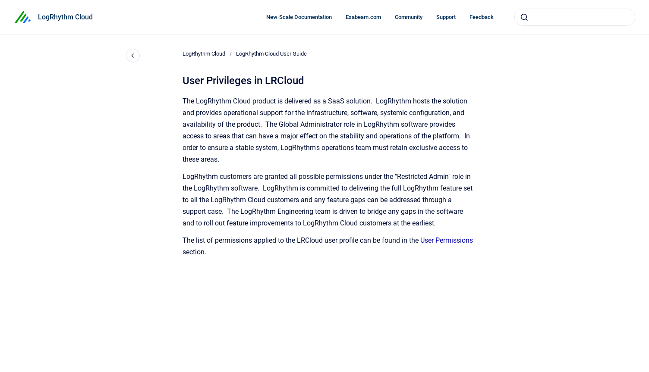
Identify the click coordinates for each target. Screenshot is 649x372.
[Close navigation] (133, 56)
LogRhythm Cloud (65, 17)
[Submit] (524, 17)
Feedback (481, 17)
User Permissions (446, 240)
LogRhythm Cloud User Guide (271, 53)
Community (408, 17)
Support (446, 17)
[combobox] (575, 17)
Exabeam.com (363, 17)
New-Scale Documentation (299, 17)
